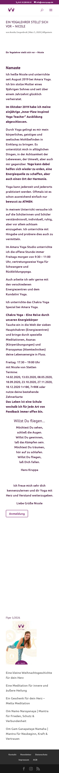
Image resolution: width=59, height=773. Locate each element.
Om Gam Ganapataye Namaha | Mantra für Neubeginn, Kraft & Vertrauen (27, 733)
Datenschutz (41, 754)
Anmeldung (17, 513)
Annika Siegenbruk (18, 32)
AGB (35, 759)
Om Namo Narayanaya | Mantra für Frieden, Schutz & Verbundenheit (27, 716)
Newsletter (25, 754)
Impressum (24, 759)
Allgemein (47, 32)
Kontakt (12, 754)
